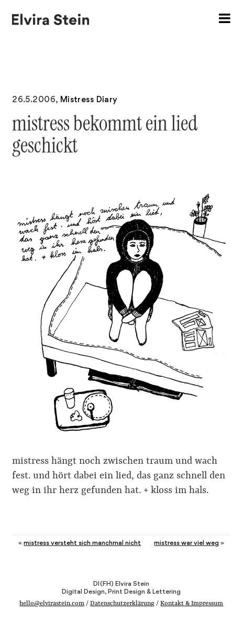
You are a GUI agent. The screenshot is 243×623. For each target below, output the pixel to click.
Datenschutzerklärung (122, 603)
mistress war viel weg (186, 543)
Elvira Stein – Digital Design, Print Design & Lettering (51, 18)
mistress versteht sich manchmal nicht (82, 543)
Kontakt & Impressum (191, 603)
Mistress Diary (89, 99)
